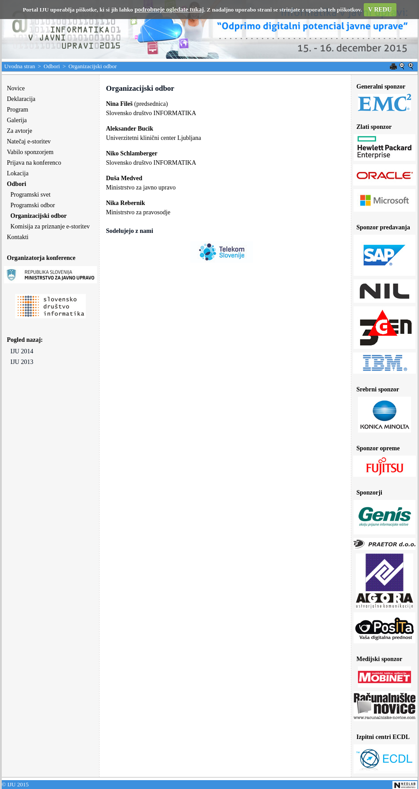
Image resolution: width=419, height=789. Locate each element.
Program (17, 109)
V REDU (380, 9)
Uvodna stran (19, 66)
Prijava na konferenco (34, 162)
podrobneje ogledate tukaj (169, 9)
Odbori (52, 66)
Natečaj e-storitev (29, 141)
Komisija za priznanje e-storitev (50, 226)
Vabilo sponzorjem (30, 152)
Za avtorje (19, 131)
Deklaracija (21, 99)
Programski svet (31, 194)
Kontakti (18, 237)
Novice (16, 88)
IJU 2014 (22, 351)
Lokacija (18, 173)
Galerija (17, 120)
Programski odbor (33, 205)
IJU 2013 (22, 362)
